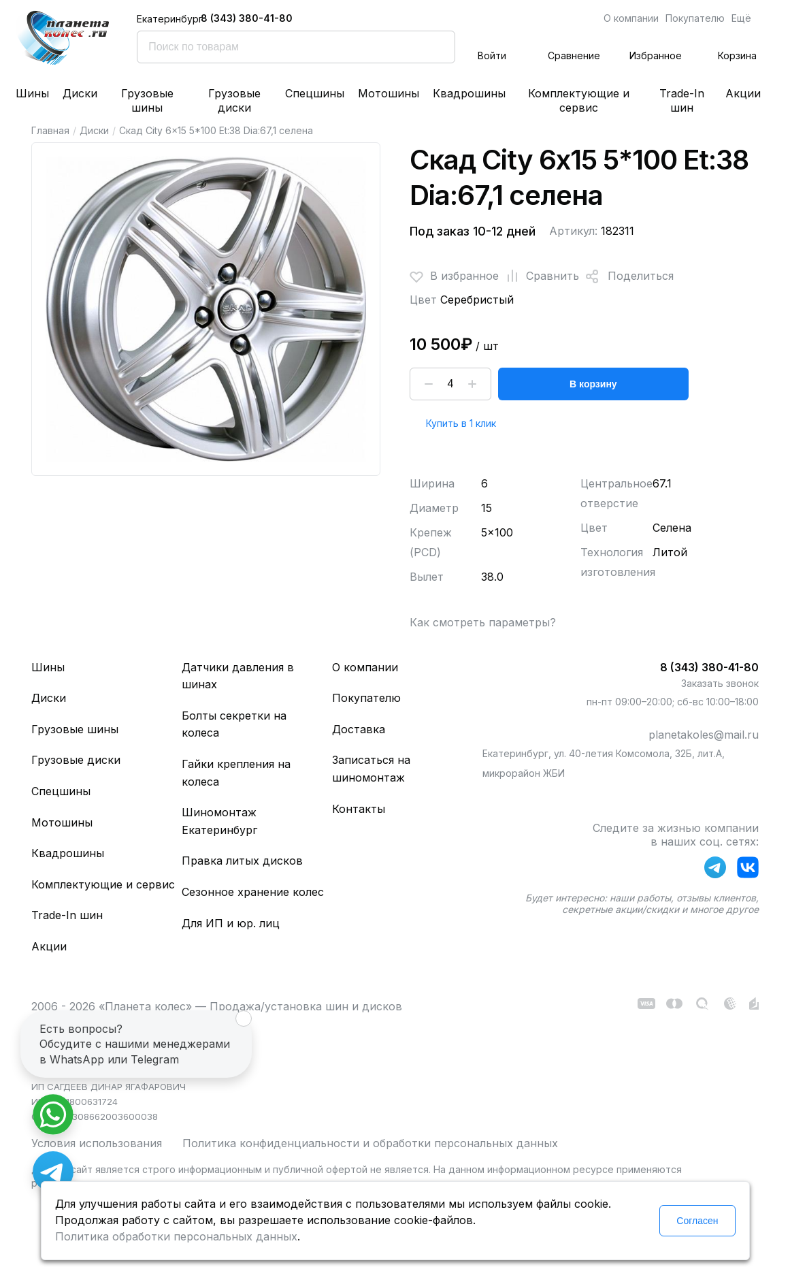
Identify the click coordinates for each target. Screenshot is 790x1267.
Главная (50, 130)
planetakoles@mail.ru (703, 734)
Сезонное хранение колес (253, 892)
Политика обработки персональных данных (176, 1236)
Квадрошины (469, 93)
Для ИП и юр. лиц (231, 923)
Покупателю (695, 18)
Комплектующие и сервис (578, 100)
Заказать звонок (720, 683)
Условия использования (96, 1143)
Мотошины (388, 93)
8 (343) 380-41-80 (247, 18)
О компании (631, 18)
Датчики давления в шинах (238, 676)
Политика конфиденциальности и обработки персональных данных (370, 1143)
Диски (80, 93)
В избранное (454, 276)
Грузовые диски (234, 100)
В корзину (593, 384)
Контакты (358, 809)
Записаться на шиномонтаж (371, 768)
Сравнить (539, 276)
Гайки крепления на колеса (236, 772)
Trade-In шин (681, 100)
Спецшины (314, 93)
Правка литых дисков (242, 860)
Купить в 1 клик (461, 423)
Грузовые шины (147, 100)
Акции (743, 93)
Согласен (697, 1220)
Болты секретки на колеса (234, 724)
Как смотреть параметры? (483, 622)
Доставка (358, 729)
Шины (32, 93)
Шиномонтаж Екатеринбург (219, 821)
